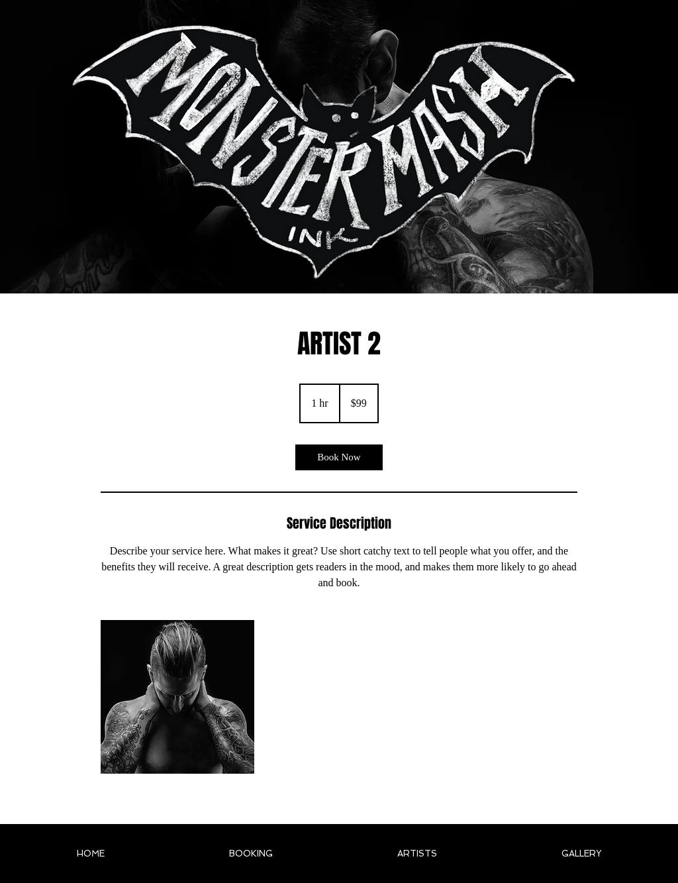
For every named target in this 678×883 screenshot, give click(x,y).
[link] (339, 457)
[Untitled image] (177, 697)
